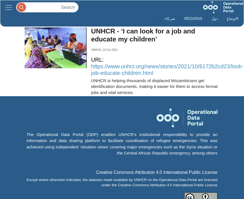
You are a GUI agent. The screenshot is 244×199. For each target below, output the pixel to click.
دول (214, 18)
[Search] (47, 7)
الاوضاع (232, 18)
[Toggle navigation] (8, 7)
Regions (193, 18)
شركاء (170, 18)
